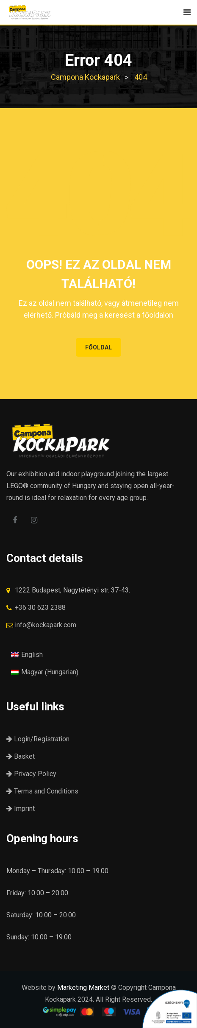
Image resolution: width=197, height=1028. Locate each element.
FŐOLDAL (98, 347)
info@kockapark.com (45, 625)
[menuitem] (27, 654)
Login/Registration (37, 739)
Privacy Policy (31, 774)
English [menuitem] (32, 655)
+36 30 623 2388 (40, 607)
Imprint (20, 809)
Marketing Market (83, 987)
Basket (20, 756)
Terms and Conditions (42, 791)
